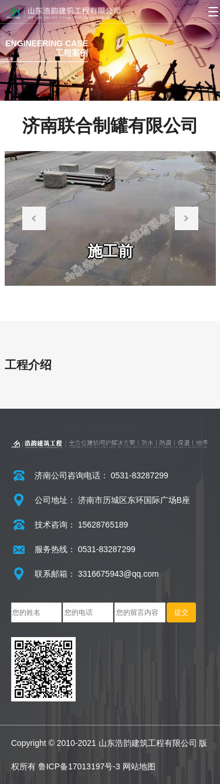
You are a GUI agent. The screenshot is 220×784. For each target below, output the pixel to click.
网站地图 (139, 766)
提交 (181, 612)
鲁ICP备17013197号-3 (79, 766)
